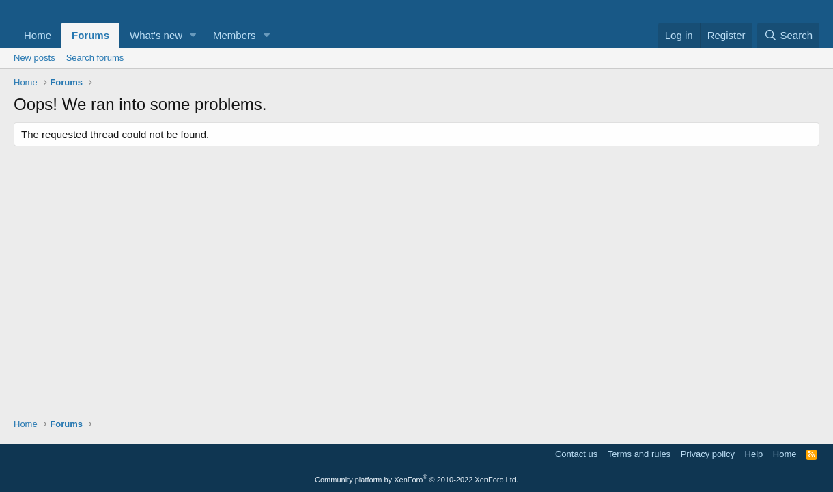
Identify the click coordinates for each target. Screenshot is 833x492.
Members (234, 35)
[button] (193, 35)
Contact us (576, 454)
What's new (156, 35)
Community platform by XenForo (416, 480)
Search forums (95, 58)
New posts (34, 58)
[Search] (788, 35)
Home (37, 35)
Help (754, 454)
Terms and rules (639, 454)
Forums (90, 35)
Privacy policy (708, 454)
